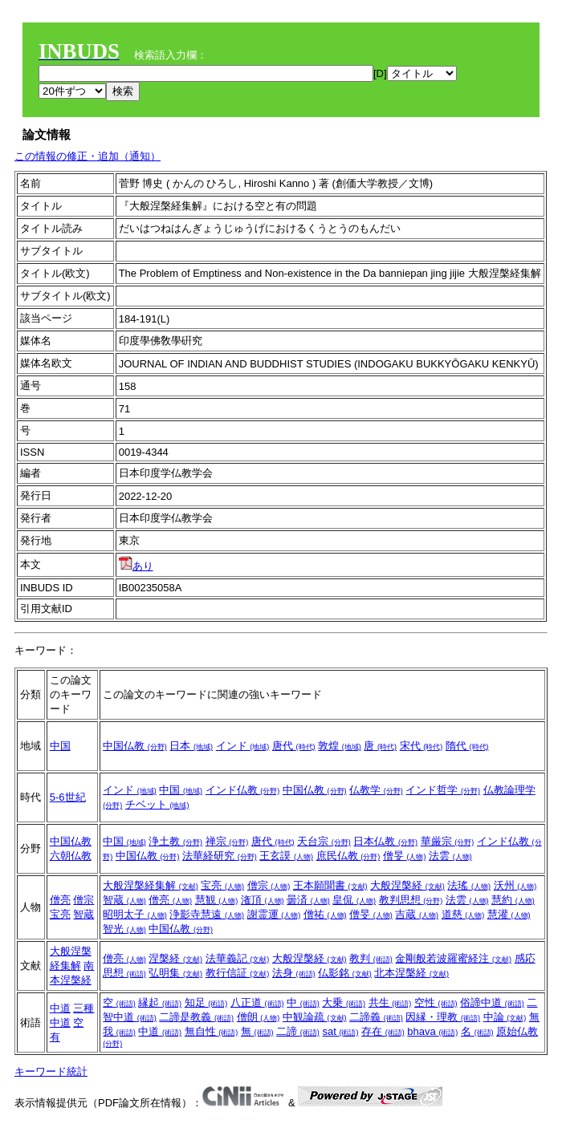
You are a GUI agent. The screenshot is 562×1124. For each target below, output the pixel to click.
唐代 (294, 746)
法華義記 (238, 958)
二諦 (298, 1031)
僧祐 (325, 914)
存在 (383, 1031)
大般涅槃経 (407, 885)
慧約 (513, 900)
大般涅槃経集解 (150, 885)
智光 (124, 929)
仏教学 (376, 790)
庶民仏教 (348, 856)
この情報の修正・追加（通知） (87, 156)
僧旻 (404, 856)
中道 (60, 1008)
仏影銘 (345, 973)
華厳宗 (447, 841)
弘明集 (175, 973)
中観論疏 (315, 1017)
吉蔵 (416, 914)
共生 (390, 1002)
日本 (191, 746)
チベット (157, 804)
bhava (432, 1031)
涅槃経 (175, 958)
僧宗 (83, 900)
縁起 (159, 1002)
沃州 (515, 885)
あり (136, 566)
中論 (505, 1017)
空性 (436, 1002)
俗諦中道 (492, 1002)
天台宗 (324, 841)
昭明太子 (135, 914)
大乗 (343, 1002)
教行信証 (238, 973)
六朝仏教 (71, 856)
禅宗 (227, 841)
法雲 (450, 856)
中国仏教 (135, 746)
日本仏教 (385, 841)
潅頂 (262, 900)
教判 (371, 958)
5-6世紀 (68, 797)
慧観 (216, 900)
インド (243, 746)
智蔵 (83, 914)
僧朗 (258, 1017)
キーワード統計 (51, 1071)
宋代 (421, 746)
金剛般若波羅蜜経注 (453, 958)
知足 (206, 1002)
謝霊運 (274, 914)
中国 (60, 746)
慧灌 (509, 914)
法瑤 (469, 885)
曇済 (308, 900)
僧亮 (60, 900)
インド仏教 (243, 790)
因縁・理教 (442, 1017)
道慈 (463, 914)
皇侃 (354, 900)
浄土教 (175, 841)
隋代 (467, 746)
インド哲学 (442, 790)
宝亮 (60, 914)
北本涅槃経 (411, 973)
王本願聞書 (330, 885)
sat (340, 1031)
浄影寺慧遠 (206, 914)
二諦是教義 (196, 1017)
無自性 (211, 1031)
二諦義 (376, 1017)
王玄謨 (286, 856)
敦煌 (339, 746)
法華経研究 (219, 856)
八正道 (257, 1002)
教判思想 (411, 900)
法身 (294, 973)
